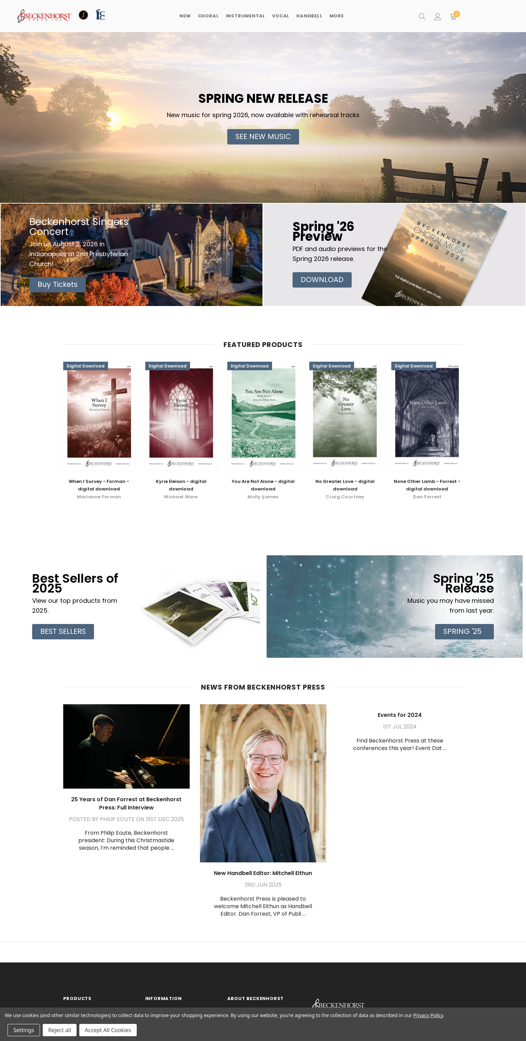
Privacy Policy (428, 1015)
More (336, 16)
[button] (263, 136)
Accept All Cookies (108, 1030)
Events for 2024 (400, 715)
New (185, 16)
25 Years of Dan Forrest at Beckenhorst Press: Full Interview (126, 803)
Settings (23, 1030)
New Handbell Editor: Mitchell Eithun (263, 873)
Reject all (59, 1030)
